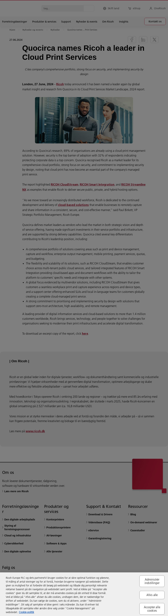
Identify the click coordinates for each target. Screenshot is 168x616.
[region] (84, 594)
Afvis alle (152, 595)
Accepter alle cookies (152, 608)
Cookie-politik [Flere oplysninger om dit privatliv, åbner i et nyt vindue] (26, 612)
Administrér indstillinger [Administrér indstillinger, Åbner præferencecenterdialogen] (152, 581)
